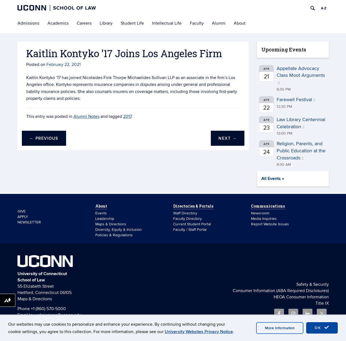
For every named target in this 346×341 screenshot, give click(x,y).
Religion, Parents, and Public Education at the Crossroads (301, 151)
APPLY (22, 216)
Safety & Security (312, 284)
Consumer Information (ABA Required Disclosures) (281, 290)
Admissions (28, 23)
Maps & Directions (110, 224)
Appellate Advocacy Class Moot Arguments (301, 75)
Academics (58, 23)
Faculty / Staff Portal (189, 229)
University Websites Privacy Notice (199, 331)
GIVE (21, 211)
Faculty (197, 23)
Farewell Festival (296, 100)
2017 (127, 116)
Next (227, 138)
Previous (43, 138)
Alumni (219, 23)
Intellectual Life (167, 23)
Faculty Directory (187, 218)
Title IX (322, 303)
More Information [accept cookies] (280, 328)
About (240, 23)
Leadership (104, 218)
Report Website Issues (270, 224)
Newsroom (260, 213)
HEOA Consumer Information (301, 297)
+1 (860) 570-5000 (48, 308)
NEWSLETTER (29, 222)
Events (101, 213)
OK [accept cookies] (322, 327)
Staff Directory (185, 213)
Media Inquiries (264, 218)
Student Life (132, 23)
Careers (84, 23)
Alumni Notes (86, 116)
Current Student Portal (192, 224)
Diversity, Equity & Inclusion (118, 229)
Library (106, 23)
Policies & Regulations (114, 235)
